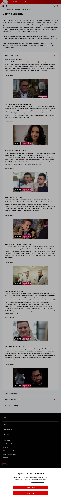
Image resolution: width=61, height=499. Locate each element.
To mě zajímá (28, 2)
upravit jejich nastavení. (37, 482)
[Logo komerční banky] (6, 6)
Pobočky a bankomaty (9, 444)
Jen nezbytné (30, 487)
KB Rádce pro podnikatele (13, 9)
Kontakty (5, 457)
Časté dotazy (6, 440)
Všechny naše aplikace (9, 454)
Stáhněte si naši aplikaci (9, 451)
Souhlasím (30, 493)
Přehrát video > (9, 75)
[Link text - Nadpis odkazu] (6, 464)
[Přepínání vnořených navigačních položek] (30, 424)
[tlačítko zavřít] (57, 2)
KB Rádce (5, 447)
